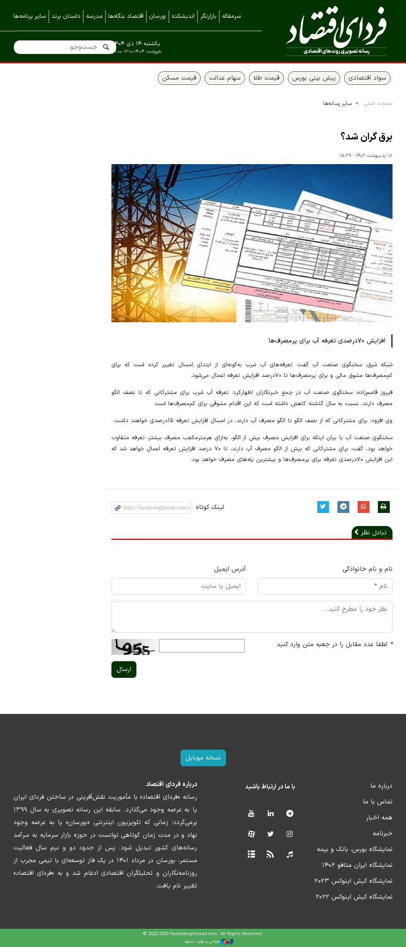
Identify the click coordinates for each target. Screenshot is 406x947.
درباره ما (381, 786)
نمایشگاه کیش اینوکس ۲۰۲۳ (353, 881)
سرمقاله (231, 16)
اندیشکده (183, 16)
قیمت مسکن (179, 78)
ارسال (124, 669)
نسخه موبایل (203, 758)
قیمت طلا (266, 78)
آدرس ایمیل (230, 569)
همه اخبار (379, 818)
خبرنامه (383, 833)
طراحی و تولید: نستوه (209, 942)
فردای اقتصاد (333, 30)
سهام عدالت (225, 78)
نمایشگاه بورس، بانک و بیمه (355, 849)
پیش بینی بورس (314, 78)
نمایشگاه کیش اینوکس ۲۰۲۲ (354, 897)
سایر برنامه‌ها (29, 16)
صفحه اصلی (378, 103)
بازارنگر (208, 16)
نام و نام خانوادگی (368, 569)
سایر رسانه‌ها (337, 103)
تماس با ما (378, 802)
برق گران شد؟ (367, 137)
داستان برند (66, 16)
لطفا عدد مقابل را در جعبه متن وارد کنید (335, 644)
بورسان (157, 16)
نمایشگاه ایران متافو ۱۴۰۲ (357, 865)
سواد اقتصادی (367, 78)
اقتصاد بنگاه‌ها (126, 16)
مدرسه (94, 16)
